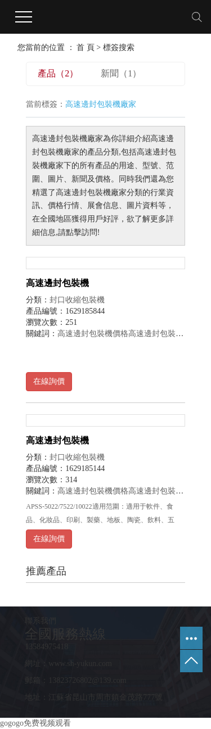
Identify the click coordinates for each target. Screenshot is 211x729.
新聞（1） (121, 73)
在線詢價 (49, 381)
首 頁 (86, 47)
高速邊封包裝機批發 (163, 333)
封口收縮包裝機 (77, 300)
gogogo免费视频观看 (35, 723)
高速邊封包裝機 (57, 283)
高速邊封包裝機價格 (92, 333)
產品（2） (58, 73)
